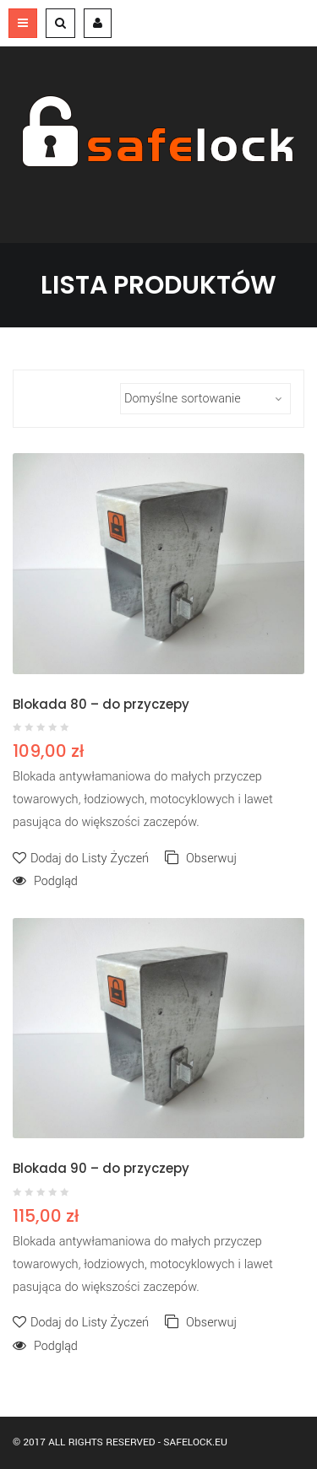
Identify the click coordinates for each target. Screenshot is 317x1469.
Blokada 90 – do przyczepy (101, 1168)
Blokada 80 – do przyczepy (101, 704)
